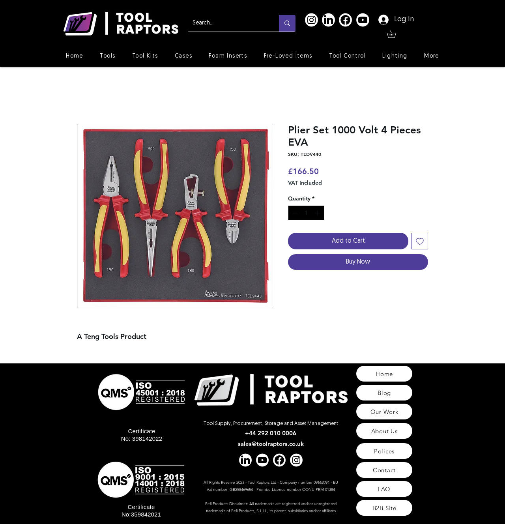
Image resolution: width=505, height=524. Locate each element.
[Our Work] (384, 411)
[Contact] (384, 470)
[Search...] (227, 23)
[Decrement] (294, 213)
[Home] (384, 374)
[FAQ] (384, 489)
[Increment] (318, 213)
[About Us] (384, 431)
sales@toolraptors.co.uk (271, 443)
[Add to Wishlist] (419, 241)
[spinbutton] (306, 213)
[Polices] (384, 451)
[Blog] (384, 392)
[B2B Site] (384, 508)
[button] (395, 34)
